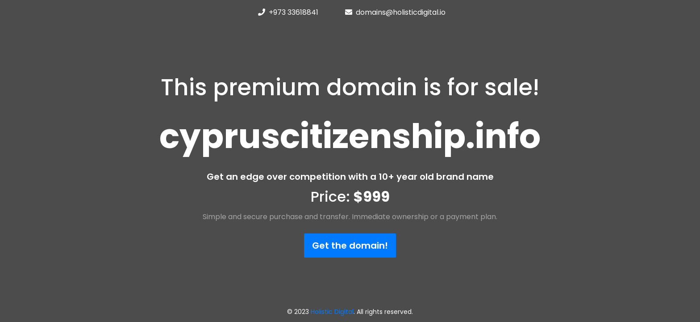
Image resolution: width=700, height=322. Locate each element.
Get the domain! (350, 245)
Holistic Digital (332, 311)
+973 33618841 (293, 12)
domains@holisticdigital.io (401, 12)
